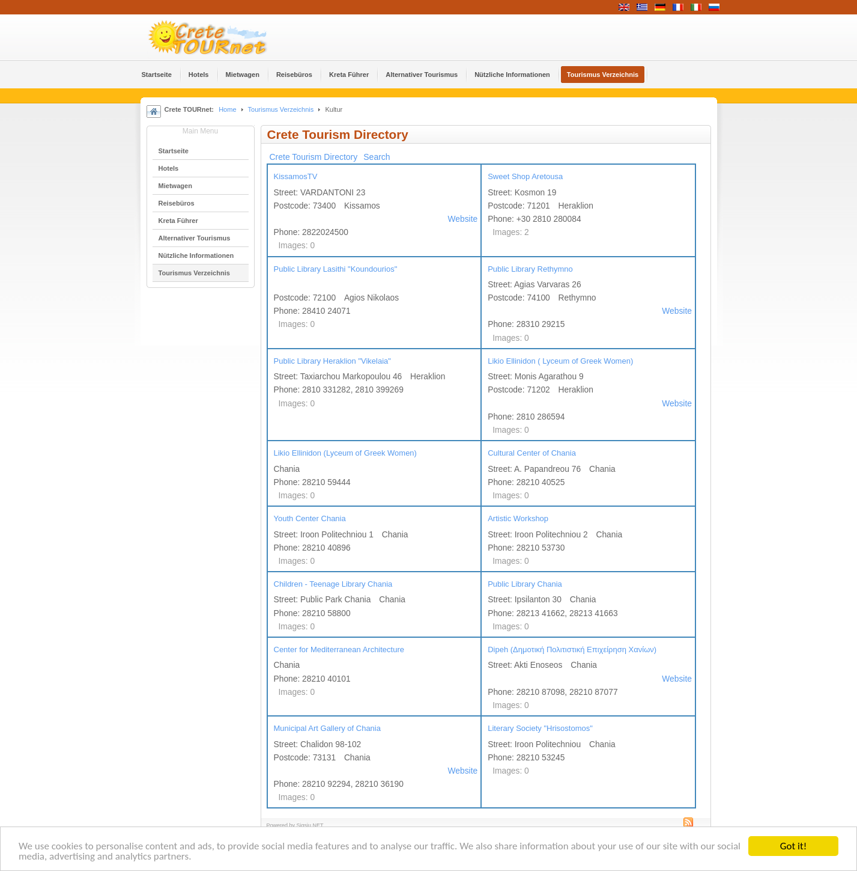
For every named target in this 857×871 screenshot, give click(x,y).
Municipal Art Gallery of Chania (327, 728)
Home (227, 109)
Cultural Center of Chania (532, 452)
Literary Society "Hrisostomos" (540, 728)
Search (376, 157)
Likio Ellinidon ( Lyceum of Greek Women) (560, 360)
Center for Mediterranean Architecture (339, 649)
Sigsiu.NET (310, 825)
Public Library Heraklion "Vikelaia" (332, 360)
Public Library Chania (525, 583)
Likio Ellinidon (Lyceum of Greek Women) (345, 452)
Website (463, 219)
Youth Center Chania (310, 518)
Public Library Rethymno (530, 269)
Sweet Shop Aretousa (525, 176)
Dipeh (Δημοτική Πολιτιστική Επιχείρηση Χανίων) (572, 649)
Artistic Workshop (518, 518)
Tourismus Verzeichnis (281, 109)
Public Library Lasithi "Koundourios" (336, 269)
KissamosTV (296, 176)
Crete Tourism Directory (314, 157)
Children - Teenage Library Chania (333, 583)
